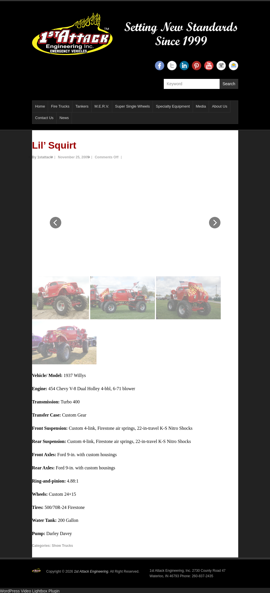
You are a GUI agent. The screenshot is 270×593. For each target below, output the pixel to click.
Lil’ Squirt (54, 145)
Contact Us (44, 118)
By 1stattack (42, 157)
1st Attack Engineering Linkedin (184, 65)
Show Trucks (62, 546)
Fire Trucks (60, 106)
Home (40, 106)
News (64, 118)
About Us (219, 106)
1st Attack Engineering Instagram (221, 65)
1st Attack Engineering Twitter (172, 65)
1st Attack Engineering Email (233, 65)
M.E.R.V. (101, 106)
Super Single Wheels (132, 106)
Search (228, 83)
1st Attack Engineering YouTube (209, 65)
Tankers (81, 106)
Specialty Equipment (173, 106)
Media (201, 106)
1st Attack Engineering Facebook (159, 65)
